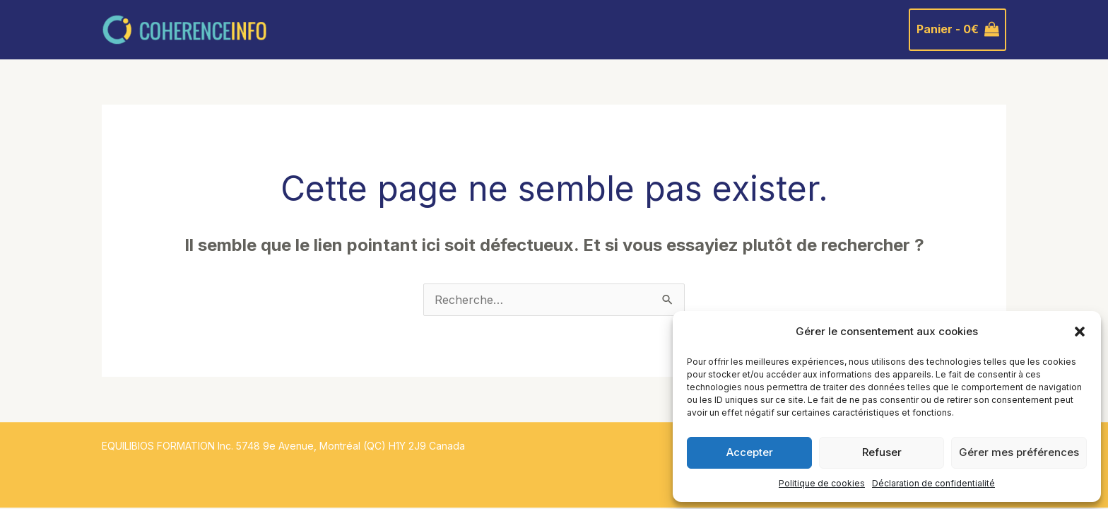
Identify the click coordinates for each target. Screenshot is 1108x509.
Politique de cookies (822, 483)
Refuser (882, 452)
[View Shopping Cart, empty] (957, 29)
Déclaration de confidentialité (933, 483)
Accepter (749, 452)
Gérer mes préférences (1019, 452)
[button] (1080, 331)
